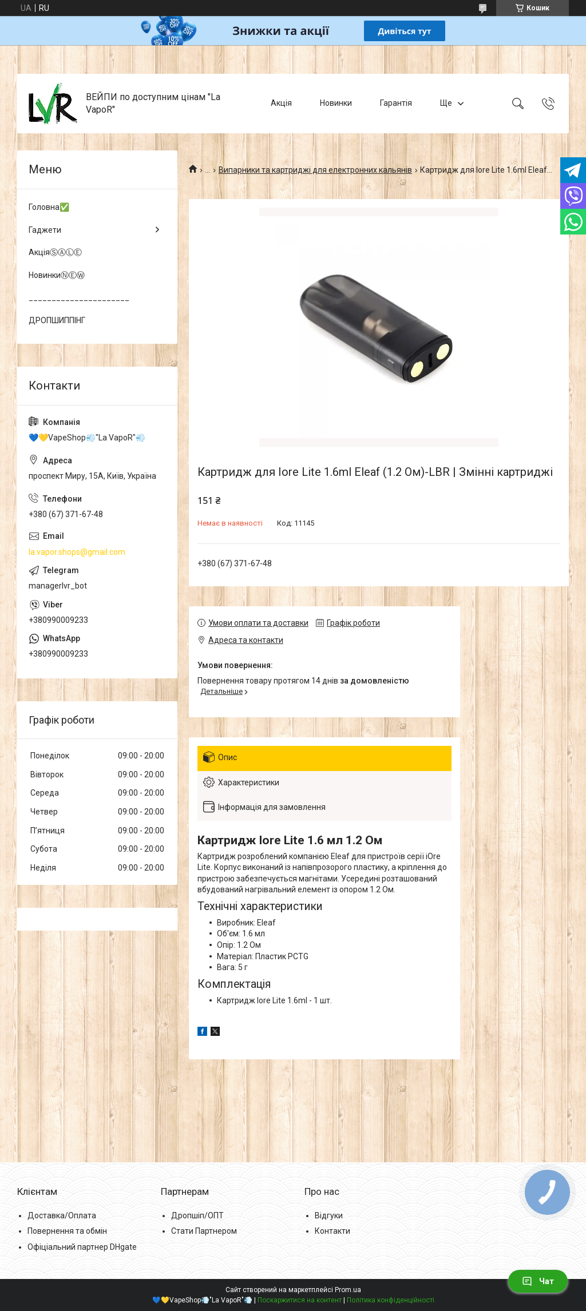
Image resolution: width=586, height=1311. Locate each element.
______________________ (79, 297)
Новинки (336, 103)
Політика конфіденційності (390, 1300)
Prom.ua (348, 1290)
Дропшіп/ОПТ (197, 1215)
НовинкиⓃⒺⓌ (57, 275)
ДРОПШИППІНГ (57, 320)
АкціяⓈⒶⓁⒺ (55, 252)
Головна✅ (49, 207)
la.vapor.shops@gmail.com (77, 552)
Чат (538, 1281)
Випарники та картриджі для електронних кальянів (315, 169)
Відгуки (329, 1215)
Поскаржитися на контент (300, 1300)
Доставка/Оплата (61, 1215)
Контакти (332, 1230)
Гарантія (396, 103)
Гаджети (45, 230)
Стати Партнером (204, 1230)
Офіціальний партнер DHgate (82, 1247)
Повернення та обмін (67, 1230)
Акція (281, 103)
